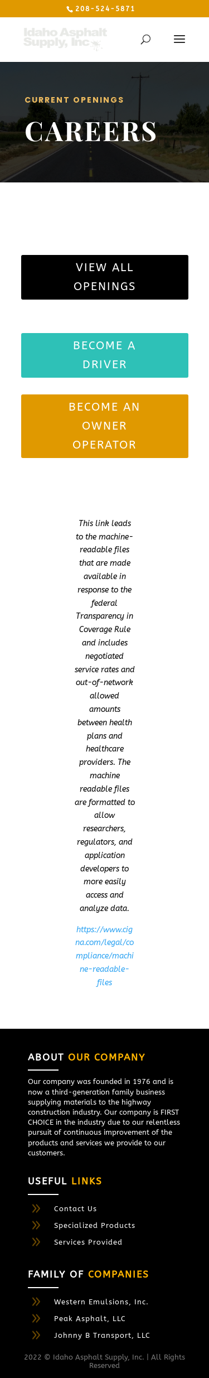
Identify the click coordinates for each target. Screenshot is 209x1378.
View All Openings (105, 277)
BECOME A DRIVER (104, 355)
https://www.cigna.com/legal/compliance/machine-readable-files (104, 956)
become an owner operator (104, 426)
